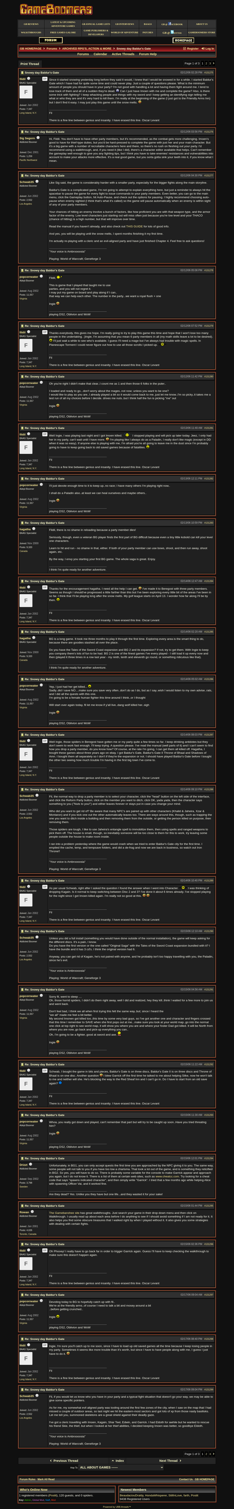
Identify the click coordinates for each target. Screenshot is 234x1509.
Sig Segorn (27, 138)
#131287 (208, 734)
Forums (52, 48)
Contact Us (186, 1479)
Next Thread (171, 1460)
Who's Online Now (33, 1489)
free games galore (63, 32)
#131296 (208, 1244)
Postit (52, 1495)
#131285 (208, 631)
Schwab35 (27, 182)
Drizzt (23, 1164)
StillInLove (175, 1495)
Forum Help (148, 54)
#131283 (208, 522)
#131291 (208, 989)
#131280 (208, 376)
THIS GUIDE (134, 226)
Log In (207, 48)
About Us (202, 24)
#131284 (208, 581)
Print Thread (30, 64)
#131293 (208, 1115)
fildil (23, 79)
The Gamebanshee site (64, 1212)
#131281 (208, 428)
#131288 (208, 789)
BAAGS (148, 24)
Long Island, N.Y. (28, 113)
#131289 (208, 880)
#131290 (208, 931)
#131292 (208, 1064)
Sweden (24, 1186)
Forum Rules (27, 1479)
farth (186, 1495)
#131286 (208, 679)
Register (191, 48)
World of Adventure (124, 32)
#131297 (208, 1294)
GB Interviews (124, 24)
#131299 (208, 1389)
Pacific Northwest (28, 160)
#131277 (208, 175)
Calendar (100, 54)
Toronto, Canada (28, 1234)
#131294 (208, 1158)
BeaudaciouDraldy (131, 1495)
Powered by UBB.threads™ (117, 1507)
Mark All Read (46, 1479)
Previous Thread (63, 1460)
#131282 (208, 478)
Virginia (23, 298)
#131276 (208, 131)
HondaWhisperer (156, 1495)
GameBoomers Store (201, 32)
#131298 (208, 1339)
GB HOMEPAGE (30, 48)
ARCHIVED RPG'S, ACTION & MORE (86, 48)
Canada (23, 551)
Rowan (24, 1212)
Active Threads (123, 54)
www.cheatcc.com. (168, 1176)
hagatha (25, 529)
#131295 (208, 1205)
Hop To (74, 1467)
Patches (148, 32)
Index (117, 1460)
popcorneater (29, 276)
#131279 (208, 326)
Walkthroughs (31, 32)
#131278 (208, 270)
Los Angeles (26, 203)
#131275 (208, 72)
